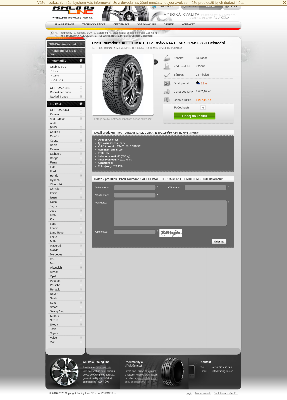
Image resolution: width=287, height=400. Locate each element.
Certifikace (121, 24)
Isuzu (53, 197)
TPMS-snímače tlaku (64, 44)
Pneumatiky (57, 60)
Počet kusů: (182, 107)
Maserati (55, 245)
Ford (53, 171)
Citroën (54, 136)
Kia (52, 219)
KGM (53, 215)
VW (52, 342)
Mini (52, 263)
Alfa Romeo (57, 118)
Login (189, 393)
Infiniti (53, 193)
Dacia (53, 145)
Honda (54, 175)
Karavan (55, 114)
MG (52, 258)
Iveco (53, 201)
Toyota (54, 333)
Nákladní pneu (59, 96)
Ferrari (54, 162)
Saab (53, 298)
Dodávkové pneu (60, 92)
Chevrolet (56, 184)
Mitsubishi (56, 267)
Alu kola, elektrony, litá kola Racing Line (71, 10)
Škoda (54, 324)
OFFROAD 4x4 (59, 109)
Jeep (53, 210)
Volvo (53, 337)
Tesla (53, 329)
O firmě (169, 24)
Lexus (53, 237)
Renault (55, 289)
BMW (53, 127)
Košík (234, 6)
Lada (53, 223)
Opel (53, 276)
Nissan (54, 272)
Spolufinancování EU (226, 393)
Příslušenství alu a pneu (62, 52)
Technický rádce (93, 24)
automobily (144, 378)
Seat (53, 302)
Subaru (54, 315)
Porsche (55, 285)
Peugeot (55, 280)
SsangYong (57, 311)
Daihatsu (55, 153)
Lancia (54, 228)
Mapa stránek (203, 393)
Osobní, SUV (58, 66)
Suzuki (54, 320)
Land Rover (57, 232)
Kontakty (188, 24)
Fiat (52, 166)
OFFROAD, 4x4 (60, 87)
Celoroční (58, 80)
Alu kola (55, 104)
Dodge (54, 158)
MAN (53, 241)
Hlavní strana (64, 24)
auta (103, 371)
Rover (53, 293)
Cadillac (55, 131)
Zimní (56, 75)
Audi (53, 123)
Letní (55, 71)
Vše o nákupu (147, 24)
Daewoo (55, 149)
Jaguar (54, 206)
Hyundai (55, 180)
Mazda (54, 250)
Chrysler (55, 188)
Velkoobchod (167, 6)
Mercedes (56, 254)
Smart (53, 307)
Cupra (54, 140)
